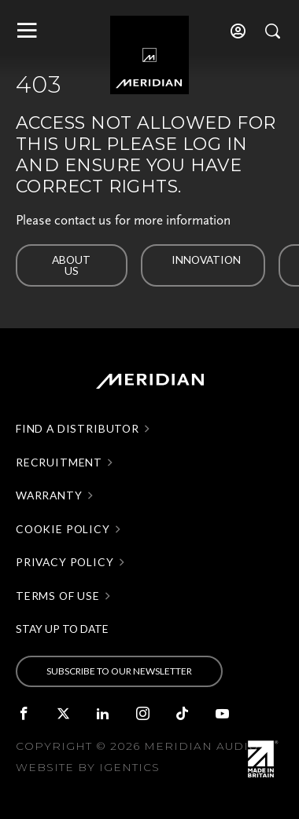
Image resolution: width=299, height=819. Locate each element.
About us (71, 265)
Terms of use (58, 595)
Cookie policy (63, 529)
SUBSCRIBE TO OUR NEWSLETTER (119, 671)
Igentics (129, 767)
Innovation (206, 259)
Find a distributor (77, 428)
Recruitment (59, 462)
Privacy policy (65, 562)
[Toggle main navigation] (25, 30)
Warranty (49, 495)
